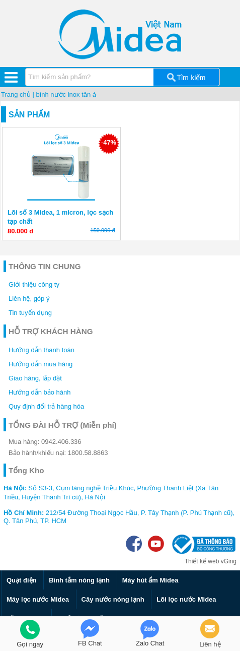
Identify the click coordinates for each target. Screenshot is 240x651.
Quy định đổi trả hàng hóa (46, 406)
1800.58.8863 (88, 453)
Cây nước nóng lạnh (113, 599)
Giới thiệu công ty (34, 284)
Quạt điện (22, 580)
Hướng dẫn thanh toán (41, 350)
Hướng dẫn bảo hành (40, 392)
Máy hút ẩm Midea (150, 580)
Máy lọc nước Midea (38, 599)
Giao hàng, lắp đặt (35, 378)
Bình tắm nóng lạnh (79, 580)
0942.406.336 (61, 441)
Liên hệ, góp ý (29, 298)
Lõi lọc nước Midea (186, 599)
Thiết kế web (202, 561)
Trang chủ (16, 94)
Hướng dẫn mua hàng (40, 364)
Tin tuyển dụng (30, 312)
